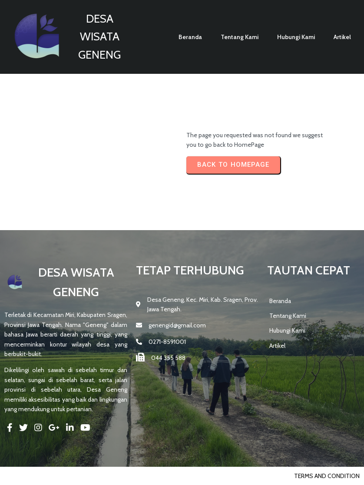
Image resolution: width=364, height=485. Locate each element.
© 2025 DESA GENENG (34, 476)
